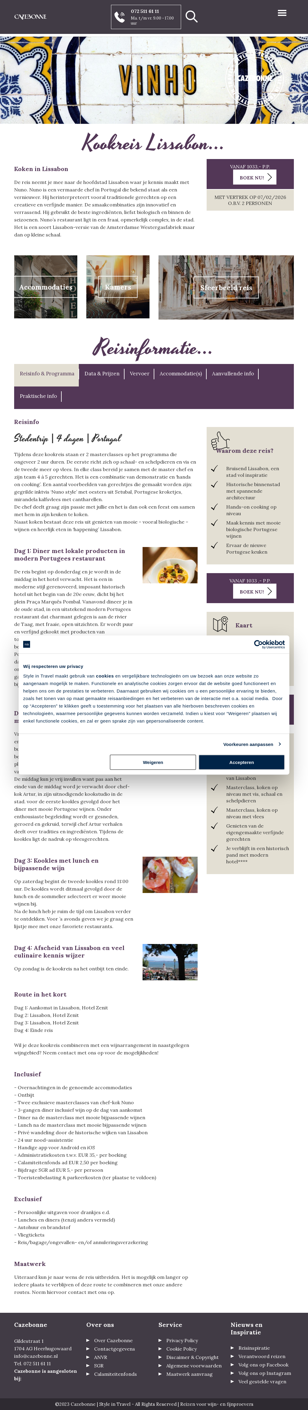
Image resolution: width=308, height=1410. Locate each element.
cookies (105, 675)
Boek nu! (252, 178)
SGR (98, 1366)
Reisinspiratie (254, 1348)
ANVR (100, 1357)
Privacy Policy (182, 1340)
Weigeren (153, 762)
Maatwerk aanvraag (189, 1374)
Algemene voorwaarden (194, 1366)
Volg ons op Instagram (265, 1373)
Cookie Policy (181, 1349)
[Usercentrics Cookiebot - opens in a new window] (258, 644)
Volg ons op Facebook (263, 1365)
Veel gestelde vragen (262, 1381)
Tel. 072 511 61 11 (32, 1363)
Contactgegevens (114, 1349)
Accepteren (241, 762)
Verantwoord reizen (262, 1356)
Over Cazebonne (113, 1340)
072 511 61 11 (145, 11)
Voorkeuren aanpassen (248, 744)
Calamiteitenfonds (115, 1374)
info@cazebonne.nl (36, 1356)
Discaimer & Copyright (192, 1357)
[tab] (46, 375)
